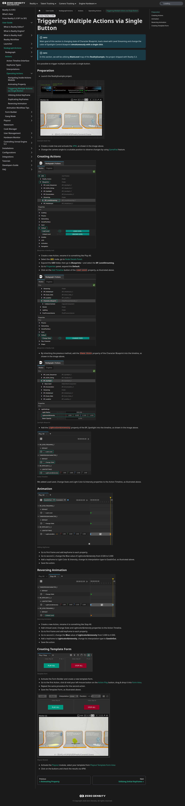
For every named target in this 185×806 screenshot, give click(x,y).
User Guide (7, 22)
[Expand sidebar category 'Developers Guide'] (31, 165)
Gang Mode (10, 116)
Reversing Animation (17, 103)
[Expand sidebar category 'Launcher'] (31, 44)
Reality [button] (33, 3)
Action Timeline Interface (18, 60)
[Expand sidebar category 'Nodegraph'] (31, 52)
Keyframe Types (14, 65)
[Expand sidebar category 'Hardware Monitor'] (31, 137)
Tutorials (6, 161)
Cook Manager (10, 129)
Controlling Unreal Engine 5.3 (15, 142)
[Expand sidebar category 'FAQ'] (31, 169)
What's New (7, 14)
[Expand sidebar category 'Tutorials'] (31, 161)
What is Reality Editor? (14, 27)
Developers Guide (10, 165)
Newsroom (9, 124)
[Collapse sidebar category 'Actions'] (31, 56)
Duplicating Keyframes (18, 99)
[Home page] (39, 11)
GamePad (113, 149)
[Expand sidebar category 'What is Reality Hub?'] (31, 35)
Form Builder (11, 112)
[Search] (171, 3)
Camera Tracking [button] (66, 3)
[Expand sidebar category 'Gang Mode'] (31, 116)
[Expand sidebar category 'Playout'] (31, 120)
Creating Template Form (160, 26)
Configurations (9, 152)
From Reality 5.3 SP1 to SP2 (14, 18)
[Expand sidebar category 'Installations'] (31, 148)
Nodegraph (10, 52)
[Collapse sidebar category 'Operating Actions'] (31, 73)
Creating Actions (157, 15)
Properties (51, 266)
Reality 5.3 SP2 (8, 10)
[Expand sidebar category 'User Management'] (31, 133)
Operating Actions (15, 73)
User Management (12, 133)
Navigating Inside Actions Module (19, 78)
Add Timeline (57, 270)
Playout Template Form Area (102, 765)
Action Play (103, 682)
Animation (155, 19)
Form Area (136, 682)
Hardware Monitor (12, 137)
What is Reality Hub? (13, 35)
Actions (8, 56)
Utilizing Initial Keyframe (19, 95)
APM (75, 146)
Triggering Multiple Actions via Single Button (20, 89)
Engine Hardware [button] (87, 3)
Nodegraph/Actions (12, 48)
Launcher (8, 43)
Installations (8, 148)
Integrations (8, 156)
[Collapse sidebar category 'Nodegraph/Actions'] (31, 48)
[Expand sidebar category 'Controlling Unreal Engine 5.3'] (31, 143)
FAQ (4, 169)
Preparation (155, 12)
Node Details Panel (73, 259)
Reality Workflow (11, 39)
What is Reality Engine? (14, 31)
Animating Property (17, 84)
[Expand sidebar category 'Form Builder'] (31, 112)
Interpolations (13, 69)
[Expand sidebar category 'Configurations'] (31, 152)
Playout (7, 120)
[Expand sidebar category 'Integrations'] (31, 157)
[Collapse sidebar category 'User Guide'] (31, 22)
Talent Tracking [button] (47, 3)
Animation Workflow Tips (18, 107)
